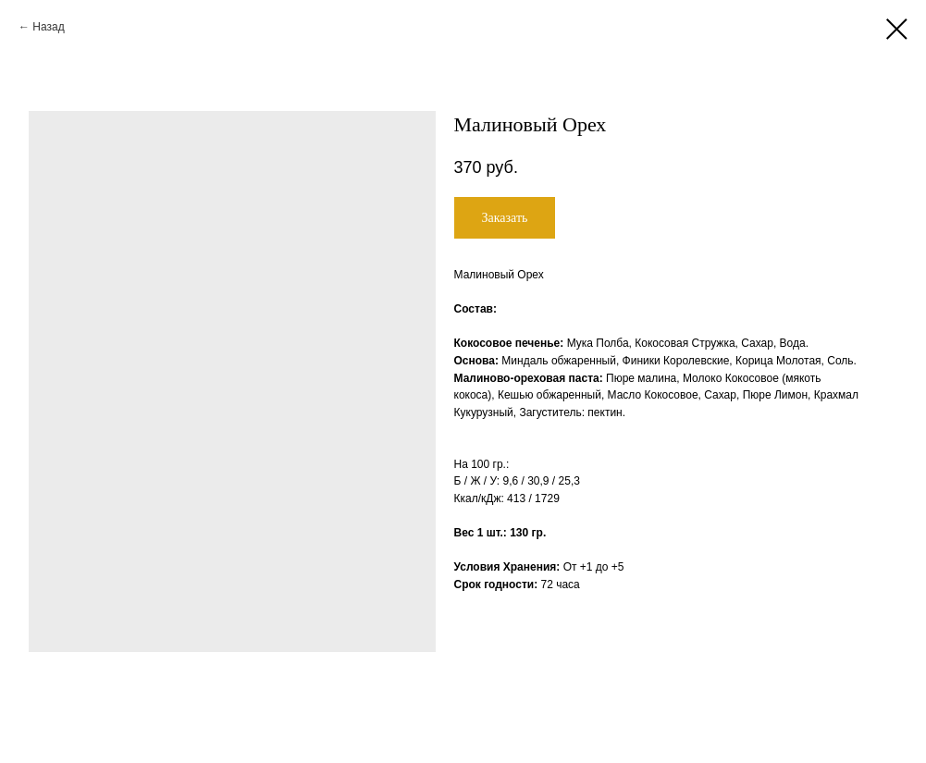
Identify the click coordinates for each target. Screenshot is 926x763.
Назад (48, 26)
